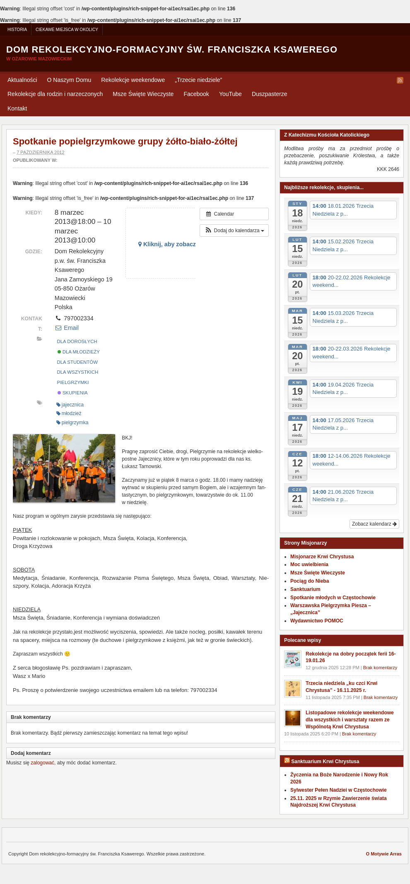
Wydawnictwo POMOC (316, 621)
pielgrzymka (72, 422)
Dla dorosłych (77, 341)
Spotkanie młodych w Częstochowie (333, 598)
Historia (17, 29)
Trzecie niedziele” (198, 80)
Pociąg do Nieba (309, 581)
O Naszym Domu (69, 80)
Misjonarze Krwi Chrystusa (322, 557)
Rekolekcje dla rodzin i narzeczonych (55, 94)
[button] (234, 230)
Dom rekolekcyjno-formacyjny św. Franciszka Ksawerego (172, 49)
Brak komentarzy (380, 667)
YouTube (230, 94)
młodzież (69, 413)
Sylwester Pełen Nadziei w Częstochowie (338, 790)
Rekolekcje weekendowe (133, 80)
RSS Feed (400, 80)
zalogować (42, 763)
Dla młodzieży (79, 351)
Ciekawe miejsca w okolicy (67, 29)
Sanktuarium (305, 589)
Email (67, 327)
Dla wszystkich (78, 372)
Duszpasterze (269, 94)
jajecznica (70, 405)
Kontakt (17, 108)
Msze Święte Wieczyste (143, 94)
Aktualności (22, 80)
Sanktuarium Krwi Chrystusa (325, 761)
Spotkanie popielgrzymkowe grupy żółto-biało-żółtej (125, 141)
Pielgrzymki (73, 382)
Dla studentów (77, 362)
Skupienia (73, 392)
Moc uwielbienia (309, 564)
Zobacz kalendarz (374, 524)
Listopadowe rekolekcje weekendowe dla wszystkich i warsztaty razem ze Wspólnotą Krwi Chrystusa (350, 720)
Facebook (196, 94)
